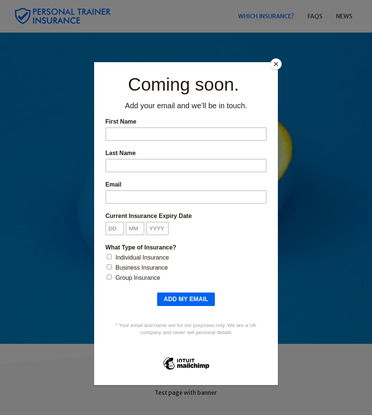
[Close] (276, 64)
